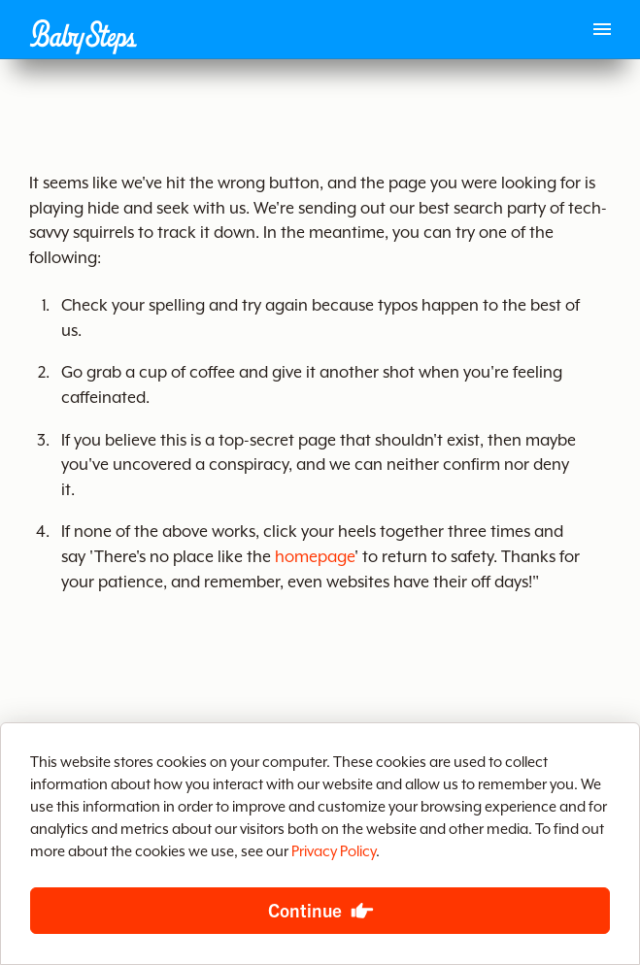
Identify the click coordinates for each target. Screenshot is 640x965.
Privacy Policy (333, 852)
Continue (305, 909)
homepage (314, 558)
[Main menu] (602, 29)
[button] (83, 36)
